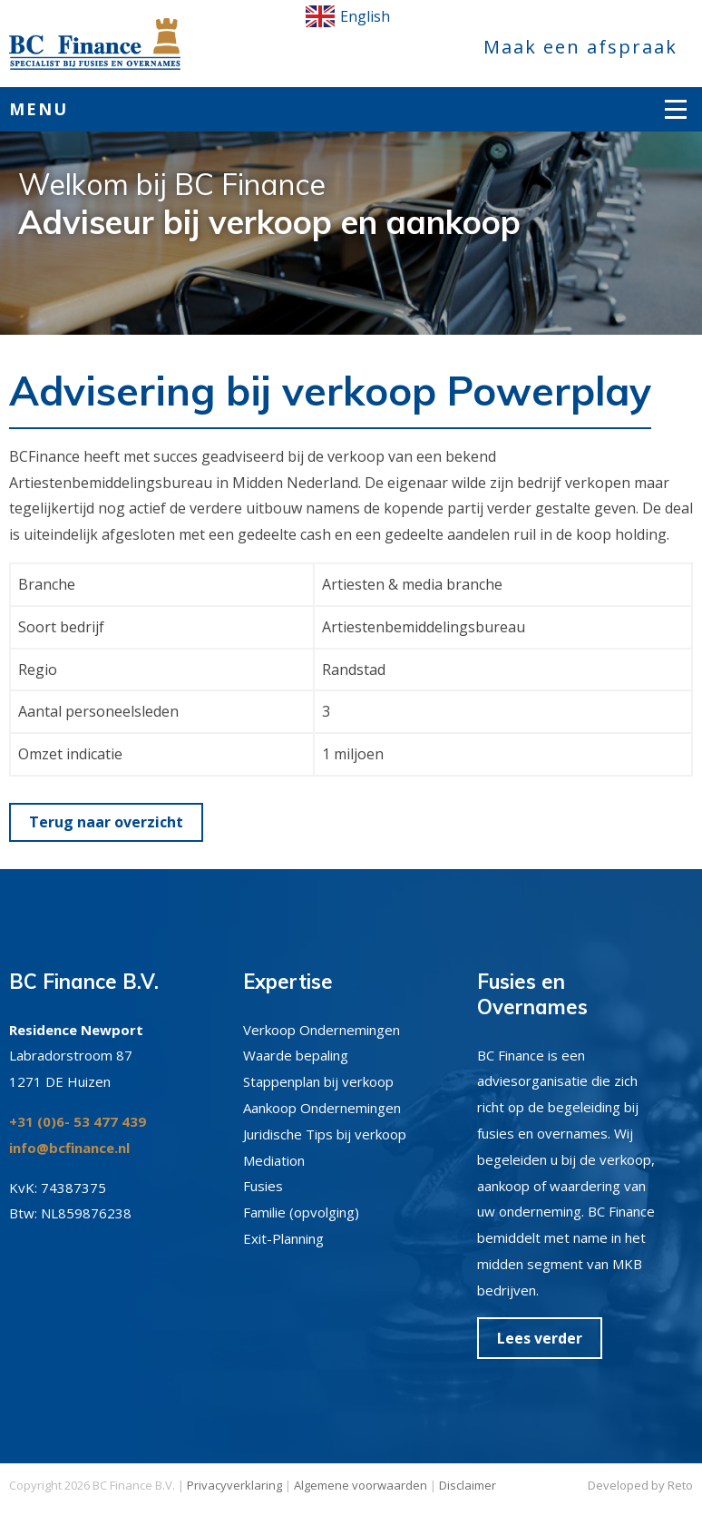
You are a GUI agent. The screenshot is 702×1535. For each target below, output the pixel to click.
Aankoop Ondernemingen (322, 1108)
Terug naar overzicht (106, 822)
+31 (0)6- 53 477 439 (77, 1121)
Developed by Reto (640, 1485)
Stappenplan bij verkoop (318, 1081)
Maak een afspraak (580, 46)
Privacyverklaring (234, 1485)
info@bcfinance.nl (69, 1148)
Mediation (274, 1160)
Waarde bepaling (295, 1055)
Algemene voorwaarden (360, 1485)
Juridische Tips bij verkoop (324, 1134)
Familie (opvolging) (301, 1212)
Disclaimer (467, 1485)
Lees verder (539, 1338)
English (348, 16)
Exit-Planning (283, 1238)
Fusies (263, 1186)
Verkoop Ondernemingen (321, 1030)
